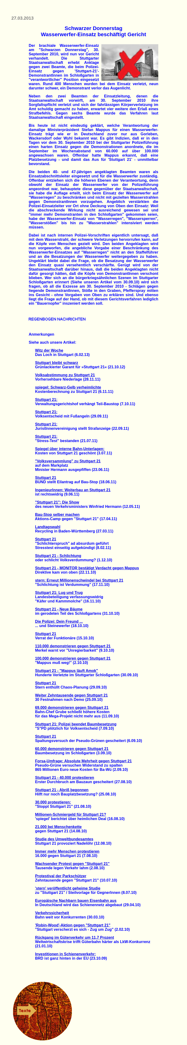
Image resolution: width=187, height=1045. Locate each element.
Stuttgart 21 (45, 478)
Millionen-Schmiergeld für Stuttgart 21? (70, 814)
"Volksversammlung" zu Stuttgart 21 (68, 461)
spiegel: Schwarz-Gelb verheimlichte (68, 387)
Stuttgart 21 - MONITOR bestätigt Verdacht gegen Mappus (87, 568)
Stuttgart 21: (46, 400)
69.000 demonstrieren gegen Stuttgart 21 (71, 708)
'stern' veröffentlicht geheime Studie (67, 888)
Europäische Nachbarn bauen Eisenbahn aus (76, 901)
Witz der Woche (49, 350)
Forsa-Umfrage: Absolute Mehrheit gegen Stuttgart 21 (83, 761)
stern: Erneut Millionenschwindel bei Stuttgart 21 (79, 580)
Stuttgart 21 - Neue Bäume (59, 609)
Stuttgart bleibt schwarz (56, 363)
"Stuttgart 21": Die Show (57, 502)
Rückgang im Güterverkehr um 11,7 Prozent (74, 937)
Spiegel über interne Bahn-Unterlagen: (69, 449)
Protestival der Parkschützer (60, 876)
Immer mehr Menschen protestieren (67, 851)
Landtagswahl (48, 527)
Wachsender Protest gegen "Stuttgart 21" (72, 864)
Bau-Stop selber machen (57, 515)
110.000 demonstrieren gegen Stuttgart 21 (73, 646)
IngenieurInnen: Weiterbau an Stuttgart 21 (73, 490)
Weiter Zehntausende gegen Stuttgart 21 (71, 695)
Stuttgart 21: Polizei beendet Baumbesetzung (76, 724)
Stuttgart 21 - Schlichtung (58, 556)
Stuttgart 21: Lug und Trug (59, 593)
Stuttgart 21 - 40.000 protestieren (64, 778)
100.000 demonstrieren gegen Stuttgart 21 (73, 658)
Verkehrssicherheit (52, 913)
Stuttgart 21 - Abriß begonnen (62, 790)
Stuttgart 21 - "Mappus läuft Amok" (66, 671)
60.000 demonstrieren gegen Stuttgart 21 (71, 749)
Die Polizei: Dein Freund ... (59, 621)
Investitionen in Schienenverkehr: (65, 954)
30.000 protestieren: (53, 802)
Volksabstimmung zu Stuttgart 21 (65, 375)
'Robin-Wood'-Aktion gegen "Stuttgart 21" (73, 925)
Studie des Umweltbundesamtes (64, 839)
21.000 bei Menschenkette (58, 827)
